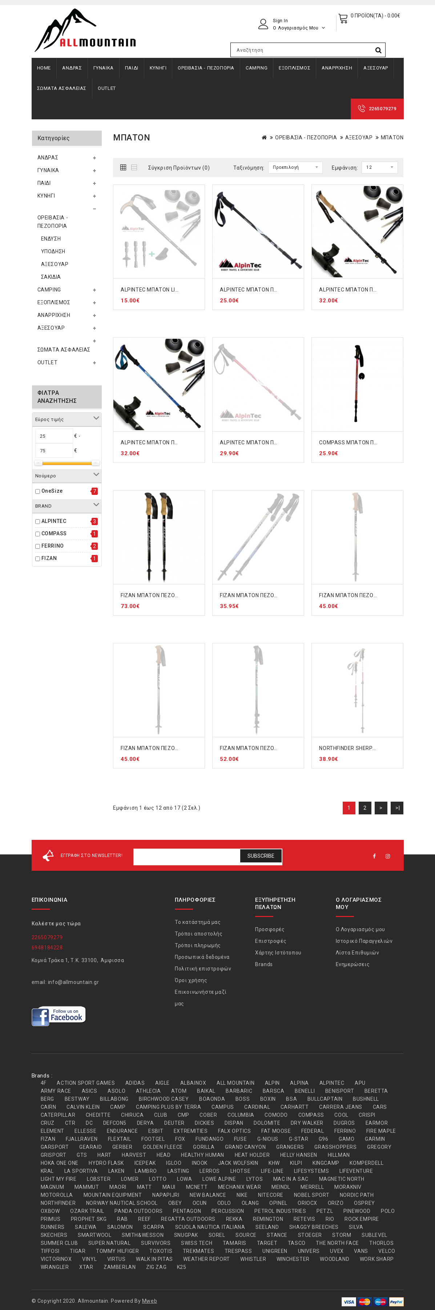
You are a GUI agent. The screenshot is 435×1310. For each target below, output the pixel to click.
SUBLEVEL (374, 1235)
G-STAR (299, 1139)
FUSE (240, 1139)
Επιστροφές (270, 941)
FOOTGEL (153, 1139)
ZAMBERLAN (120, 1267)
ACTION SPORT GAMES (86, 1083)
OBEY (175, 1203)
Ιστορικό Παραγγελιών (364, 941)
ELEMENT (52, 1131)
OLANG (250, 1203)
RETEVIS (304, 1219)
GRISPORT (54, 1155)
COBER (208, 1115)
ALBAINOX (193, 1083)
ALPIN (272, 1083)
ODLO (224, 1203)
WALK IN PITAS (154, 1259)
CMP (183, 1115)
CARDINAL (257, 1107)
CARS (380, 1107)
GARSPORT (55, 1147)
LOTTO (157, 1179)
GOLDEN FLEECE (163, 1147)
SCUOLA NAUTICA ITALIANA (210, 1227)
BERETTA (376, 1091)
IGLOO (173, 1163)
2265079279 (382, 108)
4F (44, 1083)
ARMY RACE (56, 1091)
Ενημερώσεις (353, 964)
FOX (180, 1139)
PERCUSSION (228, 1211)
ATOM (178, 1091)
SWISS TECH (196, 1243)
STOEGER (310, 1235)
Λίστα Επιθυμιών (357, 953)
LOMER (130, 1179)
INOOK (200, 1163)
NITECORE (270, 1195)
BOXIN (268, 1099)
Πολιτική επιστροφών (203, 969)
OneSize (52, 491)
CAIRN (48, 1107)
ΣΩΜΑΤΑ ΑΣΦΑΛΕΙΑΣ (62, 88)
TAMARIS (234, 1243)
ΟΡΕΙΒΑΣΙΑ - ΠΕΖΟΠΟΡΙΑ (206, 68)
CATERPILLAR (58, 1115)
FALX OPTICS (234, 1131)
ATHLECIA (148, 1091)
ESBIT (155, 1131)
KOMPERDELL (366, 1163)
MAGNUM (52, 1187)
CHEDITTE (98, 1115)
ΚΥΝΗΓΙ (158, 68)
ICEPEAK (145, 1163)
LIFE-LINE (272, 1171)
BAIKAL (206, 1091)
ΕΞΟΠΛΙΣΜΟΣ (294, 68)
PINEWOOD (357, 1211)
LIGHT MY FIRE (59, 1179)
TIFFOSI (50, 1251)
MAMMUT (86, 1187)
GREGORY (379, 1147)
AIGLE (162, 1083)
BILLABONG (114, 1099)
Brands (264, 964)
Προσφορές (270, 929)
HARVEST (134, 1155)
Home (44, 68)
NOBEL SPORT (312, 1195)
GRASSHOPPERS (335, 1147)
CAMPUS (223, 1107)
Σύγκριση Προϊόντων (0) (179, 168)
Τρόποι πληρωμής (198, 945)
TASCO (297, 1243)
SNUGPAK (186, 1235)
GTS (82, 1155)
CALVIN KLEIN (83, 1107)
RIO (330, 1219)
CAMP (117, 1107)
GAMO (346, 1139)
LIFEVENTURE (356, 1171)
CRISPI (367, 1115)
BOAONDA (212, 1099)
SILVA (356, 1227)
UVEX (336, 1251)
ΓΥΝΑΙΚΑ (103, 68)
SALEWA (86, 1227)
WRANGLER (55, 1267)
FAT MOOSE (276, 1131)
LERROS (210, 1171)
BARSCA (274, 1091)
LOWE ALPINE (219, 1179)
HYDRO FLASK (106, 1163)
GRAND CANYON (245, 1147)
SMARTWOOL (94, 1235)
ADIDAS (135, 1083)
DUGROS (344, 1123)
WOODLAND (334, 1259)
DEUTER (174, 1123)
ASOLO (116, 1091)
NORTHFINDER (58, 1203)
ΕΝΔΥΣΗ (51, 239)
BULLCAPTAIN (325, 1099)
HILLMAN (339, 1155)
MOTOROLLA (57, 1195)
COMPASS (54, 533)
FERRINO (52, 546)
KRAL (47, 1171)
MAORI (117, 1187)
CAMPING (256, 68)
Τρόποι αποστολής (199, 934)
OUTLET (107, 88)
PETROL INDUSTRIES (280, 1211)
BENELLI (305, 1091)
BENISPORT (339, 1091)
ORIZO (336, 1203)
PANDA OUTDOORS (138, 1211)
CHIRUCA (132, 1115)
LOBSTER (98, 1179)
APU (360, 1083)
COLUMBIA (240, 1115)
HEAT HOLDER (252, 1155)
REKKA (234, 1219)
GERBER (122, 1147)
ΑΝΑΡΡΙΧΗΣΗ (337, 68)
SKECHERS (54, 1235)
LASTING (178, 1171)
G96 (324, 1139)
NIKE (242, 1195)
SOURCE (246, 1235)
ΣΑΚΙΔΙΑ (51, 277)
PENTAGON (187, 1211)
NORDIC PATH (357, 1195)
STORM (341, 1235)
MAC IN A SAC (291, 1179)
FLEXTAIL (119, 1139)
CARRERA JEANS (340, 1107)
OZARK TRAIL (87, 1211)
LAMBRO (146, 1171)
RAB (122, 1219)
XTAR (86, 1267)
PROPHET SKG (89, 1219)
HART (104, 1155)
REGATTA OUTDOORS (188, 1219)
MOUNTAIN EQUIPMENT (113, 1195)
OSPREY (364, 1203)
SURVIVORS (155, 1243)
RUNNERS (53, 1227)
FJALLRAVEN (81, 1139)
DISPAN (234, 1123)
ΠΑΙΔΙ (131, 68)
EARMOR (377, 1123)
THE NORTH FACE (337, 1243)
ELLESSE (85, 1131)
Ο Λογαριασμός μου (360, 929)
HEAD (163, 1155)
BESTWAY (77, 1099)
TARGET (267, 1243)
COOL (341, 1115)
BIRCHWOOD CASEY (164, 1099)
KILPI (296, 1163)
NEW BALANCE (208, 1195)
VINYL (89, 1259)
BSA (291, 1099)
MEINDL (280, 1187)
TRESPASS (238, 1251)
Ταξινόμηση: (249, 168)
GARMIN (375, 1139)
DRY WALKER (307, 1123)
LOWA (184, 1179)
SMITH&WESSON (143, 1235)
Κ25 (181, 1267)
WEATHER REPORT (206, 1259)
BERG (47, 1099)
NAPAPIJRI (165, 1195)
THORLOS (381, 1243)
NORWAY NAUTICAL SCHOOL (122, 1203)
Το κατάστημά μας (198, 922)
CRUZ (48, 1123)
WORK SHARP (377, 1259)
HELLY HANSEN (298, 1155)
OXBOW (50, 1211)
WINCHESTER (293, 1259)
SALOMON (120, 1227)
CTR (70, 1123)
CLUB (160, 1115)
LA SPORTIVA (81, 1171)
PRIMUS (51, 1219)
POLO (388, 1211)
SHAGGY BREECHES (314, 1227)
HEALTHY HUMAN (202, 1155)
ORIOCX (307, 1203)
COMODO (276, 1115)
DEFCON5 (114, 1123)
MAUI (169, 1187)
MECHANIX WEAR (239, 1187)
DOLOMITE (267, 1123)
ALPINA (299, 1083)
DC (89, 1123)
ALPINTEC (54, 521)
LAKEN (116, 1171)
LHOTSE (240, 1171)
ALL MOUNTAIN (235, 1083)
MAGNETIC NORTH (341, 1179)
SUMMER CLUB (59, 1243)
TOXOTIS (160, 1251)
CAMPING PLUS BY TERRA (168, 1107)
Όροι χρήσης (191, 980)
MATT (144, 1187)
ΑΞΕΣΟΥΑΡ (375, 68)
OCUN (200, 1203)
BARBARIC (239, 1091)
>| (397, 808)
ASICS (89, 1091)
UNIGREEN (274, 1251)
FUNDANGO (209, 1139)
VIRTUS (116, 1259)
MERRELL (312, 1187)
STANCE (277, 1235)
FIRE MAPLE (381, 1131)
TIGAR (77, 1251)
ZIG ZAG (156, 1267)
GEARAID (90, 1147)
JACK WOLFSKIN (238, 1163)
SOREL (217, 1235)
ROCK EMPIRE (362, 1219)
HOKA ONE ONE (59, 1163)
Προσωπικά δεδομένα (202, 957)
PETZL (325, 1211)
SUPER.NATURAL (109, 1243)
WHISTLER (253, 1259)
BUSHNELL (366, 1099)
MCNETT (197, 1187)
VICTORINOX (56, 1259)
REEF (144, 1219)
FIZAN (49, 558)
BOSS (242, 1099)
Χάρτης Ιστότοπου (278, 953)
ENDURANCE (122, 1131)
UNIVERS (309, 1251)
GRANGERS (290, 1147)
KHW (274, 1163)
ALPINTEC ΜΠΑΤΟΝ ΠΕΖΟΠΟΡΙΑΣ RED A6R (273, 442)
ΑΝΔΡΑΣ (72, 68)
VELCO (386, 1251)
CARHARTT (295, 1107)
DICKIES (204, 1123)
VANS (361, 1251)
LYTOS (254, 1179)
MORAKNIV (348, 1187)
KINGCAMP (326, 1163)
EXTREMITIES (191, 1131)
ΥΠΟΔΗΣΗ (53, 251)
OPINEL (278, 1203)
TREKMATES (198, 1251)
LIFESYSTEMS (311, 1171)
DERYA (145, 1123)
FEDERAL (312, 1131)
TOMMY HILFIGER (117, 1251)
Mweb (149, 1301)
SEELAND (267, 1227)
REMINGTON (268, 1219)
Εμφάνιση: (345, 168)
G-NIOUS (267, 1139)
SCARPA (154, 1227)
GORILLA (203, 1147)
